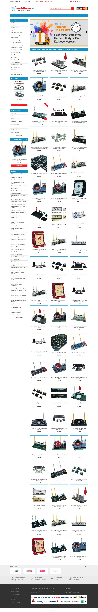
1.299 (39, 176)
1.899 (59, 74)
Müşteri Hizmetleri (48, 1)
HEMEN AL (19, 105)
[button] (32, 33)
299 (19, 102)
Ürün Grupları (14, 20)
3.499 (59, 125)
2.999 (39, 227)
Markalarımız (13, 567)
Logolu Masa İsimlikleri (50, 15)
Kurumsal (41, 1)
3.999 (79, 278)
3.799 (39, 278)
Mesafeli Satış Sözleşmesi (16, 121)
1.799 (19, 163)
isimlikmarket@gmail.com (74, 592)
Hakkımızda (13, 113)
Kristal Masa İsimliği (17, 15)
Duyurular (13, 171)
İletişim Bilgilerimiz (15, 133)
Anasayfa (36, 1)
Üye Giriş (77, 1)
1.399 (37, 125)
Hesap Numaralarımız (16, 124)
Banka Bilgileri (14, 600)
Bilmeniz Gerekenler (15, 110)
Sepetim (83, 15)
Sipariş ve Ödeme (15, 119)
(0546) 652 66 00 (72, 591)
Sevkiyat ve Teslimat (15, 130)
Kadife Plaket (62, 15)
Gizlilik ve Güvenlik (15, 127)
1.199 (41, 125)
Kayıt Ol (72, 1)
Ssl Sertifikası (14, 116)
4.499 (39, 74)
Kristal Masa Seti (38, 15)
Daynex (43, 610)
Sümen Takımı (28, 15)
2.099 (79, 74)
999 (78, 202)
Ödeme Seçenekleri (15, 603)
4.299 (79, 483)
